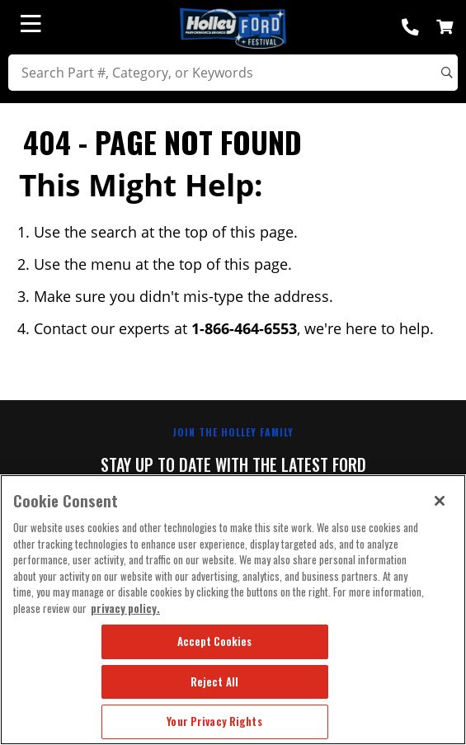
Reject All (214, 681)
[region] (233, 609)
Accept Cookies (214, 641)
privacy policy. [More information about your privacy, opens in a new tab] (125, 608)
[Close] (439, 501)
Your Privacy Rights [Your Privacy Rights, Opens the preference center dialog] (214, 721)
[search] (233, 72)
